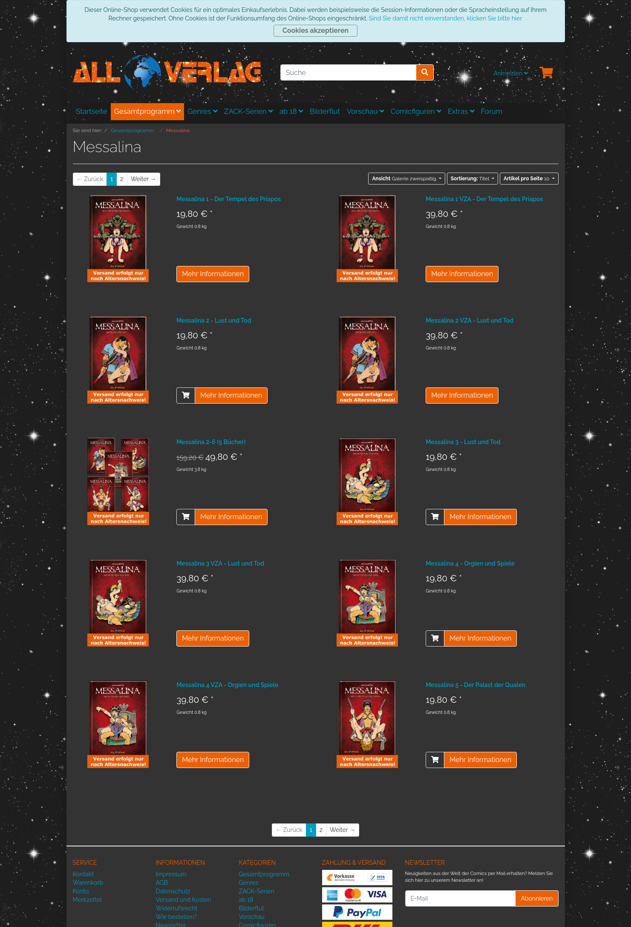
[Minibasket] (547, 73)
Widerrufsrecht (177, 908)
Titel (471, 179)
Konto (81, 891)
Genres (202, 111)
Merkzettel (87, 899)
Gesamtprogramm (147, 111)
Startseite (91, 111)
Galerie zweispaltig (405, 179)
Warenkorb (88, 882)
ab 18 (291, 111)
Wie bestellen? (176, 916)
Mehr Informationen (213, 274)
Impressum (171, 874)
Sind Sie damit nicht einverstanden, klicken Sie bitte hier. (445, 18)
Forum (492, 111)
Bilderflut (325, 111)
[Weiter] (143, 179)
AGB (162, 882)
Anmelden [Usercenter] (511, 73)
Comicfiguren (416, 111)
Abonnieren (537, 898)
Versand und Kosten (183, 899)
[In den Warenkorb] (185, 395)
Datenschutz (173, 891)
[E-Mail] (460, 898)
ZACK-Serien (248, 111)
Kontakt (83, 874)
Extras (461, 111)
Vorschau (365, 111)
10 (527, 179)
